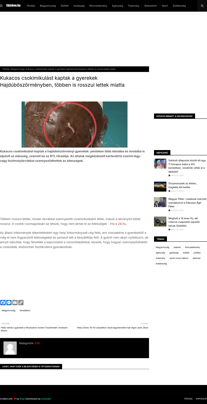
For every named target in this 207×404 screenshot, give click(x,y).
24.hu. (122, 223)
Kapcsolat (201, 399)
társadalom (25, 310)
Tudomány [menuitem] (133, 5)
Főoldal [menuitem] (31, 5)
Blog (22, 398)
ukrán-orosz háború (179, 258)
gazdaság (174, 252)
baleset (177, 247)
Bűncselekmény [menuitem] (98, 5)
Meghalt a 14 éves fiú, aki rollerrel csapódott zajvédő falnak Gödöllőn (184, 222)
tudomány (160, 258)
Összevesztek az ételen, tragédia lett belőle (182, 185)
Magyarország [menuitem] (48, 5)
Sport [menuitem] (165, 5)
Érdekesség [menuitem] (179, 5)
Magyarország (17, 69)
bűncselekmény (192, 247)
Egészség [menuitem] (117, 5)
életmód (196, 258)
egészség (160, 252)
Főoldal (5, 69)
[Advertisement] (99, 41)
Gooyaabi (46, 398)
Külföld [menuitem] (65, 5)
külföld (186, 252)
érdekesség (161, 263)
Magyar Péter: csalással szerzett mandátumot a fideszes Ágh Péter (187, 202)
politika (197, 252)
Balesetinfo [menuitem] (150, 5)
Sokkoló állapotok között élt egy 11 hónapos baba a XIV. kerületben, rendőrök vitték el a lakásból (187, 166)
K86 (37, 343)
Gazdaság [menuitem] (79, 5)
